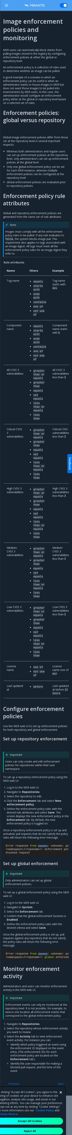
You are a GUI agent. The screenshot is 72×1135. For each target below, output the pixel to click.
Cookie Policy (45, 1123)
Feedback (70, 463)
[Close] (60, 1105)
